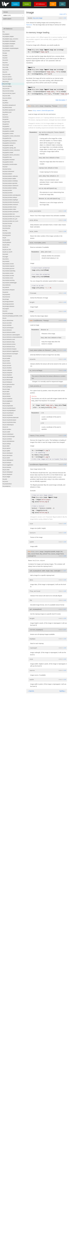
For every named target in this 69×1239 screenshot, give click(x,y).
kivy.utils (5, 479)
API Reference (40, 4)
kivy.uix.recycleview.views (9, 422)
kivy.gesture (6, 124)
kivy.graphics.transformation (10, 164)
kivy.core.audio (6, 74)
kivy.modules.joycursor (8, 268)
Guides (15, 4)
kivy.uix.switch (6, 458)
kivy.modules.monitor (8, 273)
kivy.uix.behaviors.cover (9, 339)
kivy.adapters (6, 34)
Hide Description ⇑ (61, 100)
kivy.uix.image (6, 389)
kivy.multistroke (7, 285)
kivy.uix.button (6, 360)
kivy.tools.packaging (8, 313)
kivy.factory (5, 117)
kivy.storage (6, 299)
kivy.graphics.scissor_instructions (11, 150)
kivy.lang (5, 230)
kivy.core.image (7, 84)
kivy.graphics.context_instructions (11, 136)
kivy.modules (6, 261)
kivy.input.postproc (7, 173)
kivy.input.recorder (7, 223)
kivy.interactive (6, 228)
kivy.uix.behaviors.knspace (9, 349)
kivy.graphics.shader (8, 152)
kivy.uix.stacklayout (8, 453)
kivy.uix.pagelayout (7, 401)
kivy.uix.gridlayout (7, 386)
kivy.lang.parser (7, 235)
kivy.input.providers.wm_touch (10, 221)
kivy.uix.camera (7, 363)
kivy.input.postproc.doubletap (10, 181)
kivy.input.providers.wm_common (11, 216)
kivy (4, 32)
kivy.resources (6, 297)
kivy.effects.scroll (7, 112)
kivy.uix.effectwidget (8, 377)
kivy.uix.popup (6, 403)
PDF (53, 4)
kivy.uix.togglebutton (8, 465)
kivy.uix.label (6, 391)
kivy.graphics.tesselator (9, 159)
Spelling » (62, 687)
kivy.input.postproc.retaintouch (10, 185)
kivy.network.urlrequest (9, 289)
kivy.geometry (6, 121)
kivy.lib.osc (5, 247)
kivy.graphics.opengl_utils (9, 147)
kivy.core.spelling (7, 86)
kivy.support (6, 308)
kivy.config (5, 67)
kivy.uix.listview (6, 396)
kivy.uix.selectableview (8, 441)
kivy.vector (5, 481)
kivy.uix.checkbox (7, 368)
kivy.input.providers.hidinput (10, 197)
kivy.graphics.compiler (8, 131)
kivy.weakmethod (7, 484)
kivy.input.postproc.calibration (10, 176)
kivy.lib (4, 237)
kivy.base (5, 58)
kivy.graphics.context (8, 133)
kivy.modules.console (8, 263)
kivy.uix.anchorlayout (8, 327)
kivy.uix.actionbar (7, 325)
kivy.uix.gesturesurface (8, 384)
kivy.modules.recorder (8, 275)
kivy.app (5, 53)
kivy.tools (5, 311)
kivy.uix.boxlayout (7, 356)
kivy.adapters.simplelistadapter (10, 48)
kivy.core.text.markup (8, 91)
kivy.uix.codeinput (7, 370)
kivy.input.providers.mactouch (10, 204)
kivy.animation (6, 50)
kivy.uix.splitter (6, 450)
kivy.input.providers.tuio (9, 214)
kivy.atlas (5, 55)
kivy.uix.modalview (7, 398)
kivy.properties (6, 294)
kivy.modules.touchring (8, 280)
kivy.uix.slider (6, 446)
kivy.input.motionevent (8, 171)
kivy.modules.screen (8, 278)
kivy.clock (5, 62)
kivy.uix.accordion (7, 323)
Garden (27, 4)
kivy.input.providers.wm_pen (10, 219)
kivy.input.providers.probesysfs (10, 211)
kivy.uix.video (6, 469)
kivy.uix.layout (6, 394)
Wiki (62, 4)
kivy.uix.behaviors (7, 330)
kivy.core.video (6, 95)
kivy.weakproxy (6, 486)
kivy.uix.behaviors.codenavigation (11, 334)
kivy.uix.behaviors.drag (8, 342)
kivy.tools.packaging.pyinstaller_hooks (12, 316)
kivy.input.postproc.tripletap (10, 188)
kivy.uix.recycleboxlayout (9, 408)
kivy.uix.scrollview (7, 439)
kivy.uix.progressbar (8, 405)
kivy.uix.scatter (6, 432)
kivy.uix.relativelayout (8, 424)
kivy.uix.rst (5, 427)
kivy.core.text (6, 88)
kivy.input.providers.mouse (9, 207)
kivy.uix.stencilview (7, 455)
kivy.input (5, 166)
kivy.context (6, 69)
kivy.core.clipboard (7, 79)
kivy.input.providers (8, 192)
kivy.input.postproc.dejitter (9, 178)
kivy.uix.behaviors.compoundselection (12, 337)
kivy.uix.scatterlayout (8, 434)
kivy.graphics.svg (7, 157)
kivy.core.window (7, 98)
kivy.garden (5, 119)
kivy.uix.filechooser (7, 379)
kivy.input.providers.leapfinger (10, 199)
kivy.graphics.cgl (7, 129)
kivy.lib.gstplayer (7, 242)
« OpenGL (31, 687)
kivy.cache (5, 60)
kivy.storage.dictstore (8, 301)
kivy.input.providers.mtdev (9, 209)
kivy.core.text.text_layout (9, 93)
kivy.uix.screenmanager (9, 436)
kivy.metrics (6, 259)
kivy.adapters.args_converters (10, 39)
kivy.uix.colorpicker (7, 372)
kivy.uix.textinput (7, 462)
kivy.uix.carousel (7, 365)
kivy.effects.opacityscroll (9, 110)
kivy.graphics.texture (8, 162)
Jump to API (62, 14)
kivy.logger (5, 256)
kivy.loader (5, 254)
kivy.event (5, 114)
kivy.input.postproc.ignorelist (10, 183)
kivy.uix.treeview (7, 467)
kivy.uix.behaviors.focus (9, 346)
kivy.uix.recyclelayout (8, 413)
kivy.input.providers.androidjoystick (12, 195)
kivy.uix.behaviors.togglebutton (10, 351)
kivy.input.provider (7, 190)
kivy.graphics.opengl (8, 145)
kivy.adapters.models (8, 46)
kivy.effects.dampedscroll (9, 105)
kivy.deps (5, 100)
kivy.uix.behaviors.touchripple (10, 353)
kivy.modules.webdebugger (10, 282)
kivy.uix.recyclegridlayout (9, 410)
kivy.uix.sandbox (7, 429)
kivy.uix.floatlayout (7, 382)
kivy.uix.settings (7, 443)
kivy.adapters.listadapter (9, 43)
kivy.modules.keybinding (9, 271)
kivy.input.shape (7, 226)
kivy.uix (4, 318)
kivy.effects (5, 102)
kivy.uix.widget (6, 476)
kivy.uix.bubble (6, 358)
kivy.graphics (6, 126)
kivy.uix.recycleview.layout (9, 420)
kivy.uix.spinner (7, 448)
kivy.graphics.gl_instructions (10, 140)
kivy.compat (6, 65)
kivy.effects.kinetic (7, 107)
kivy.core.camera (7, 76)
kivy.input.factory (7, 169)
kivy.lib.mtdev (6, 245)
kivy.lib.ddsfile (6, 240)
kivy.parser (5, 292)
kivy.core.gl (5, 81)
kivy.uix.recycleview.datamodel (10, 417)
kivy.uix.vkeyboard (7, 474)
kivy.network (6, 287)
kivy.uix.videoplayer (8, 472)
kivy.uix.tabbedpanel (8, 460)
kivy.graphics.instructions (9, 143)
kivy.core (5, 72)
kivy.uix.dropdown (7, 375)
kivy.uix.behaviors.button (9, 332)
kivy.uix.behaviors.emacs (9, 344)
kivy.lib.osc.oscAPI (7, 252)
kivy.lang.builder (7, 233)
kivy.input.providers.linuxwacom (11, 202)
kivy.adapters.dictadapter (9, 41)
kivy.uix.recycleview (8, 415)
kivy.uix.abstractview (8, 320)
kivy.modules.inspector (8, 266)
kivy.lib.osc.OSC (7, 249)
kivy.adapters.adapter (8, 36)
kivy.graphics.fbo (7, 138)
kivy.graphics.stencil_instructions (11, 155)
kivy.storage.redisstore (8, 306)
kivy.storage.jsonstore (8, 304)
